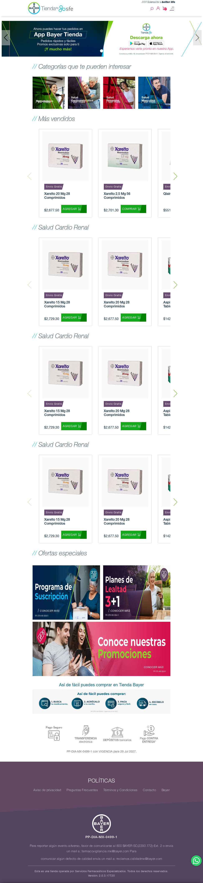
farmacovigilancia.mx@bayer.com (105, 851)
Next (175, 173)
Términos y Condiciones (120, 790)
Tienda (57, 8)
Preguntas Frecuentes (82, 790)
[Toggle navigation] (172, 8)
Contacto (149, 790)
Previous (29, 173)
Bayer (166, 790)
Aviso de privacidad (47, 790)
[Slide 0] (101, 51)
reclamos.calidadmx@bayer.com (139, 859)
